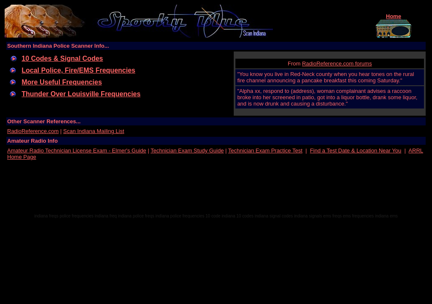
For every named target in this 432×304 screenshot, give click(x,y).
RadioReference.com (33, 131)
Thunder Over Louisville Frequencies (81, 94)
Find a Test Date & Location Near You (356, 150)
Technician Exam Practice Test (265, 150)
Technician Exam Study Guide (187, 150)
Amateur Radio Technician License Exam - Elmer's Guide (76, 150)
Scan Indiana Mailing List (93, 131)
